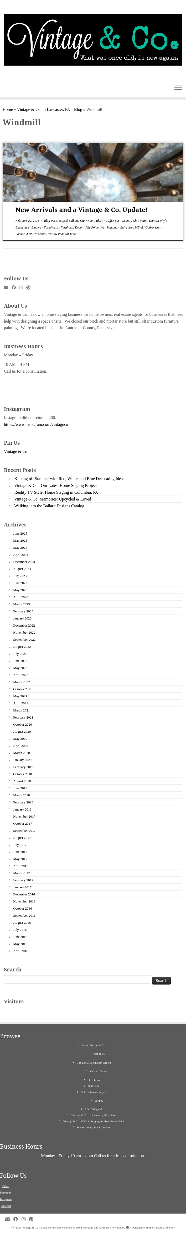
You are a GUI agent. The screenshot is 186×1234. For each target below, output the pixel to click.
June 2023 (20, 583)
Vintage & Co (15, 451)
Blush (100, 220)
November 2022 (24, 632)
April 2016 (20, 951)
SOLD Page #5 (93, 1109)
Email (5, 1185)
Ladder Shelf (24, 234)
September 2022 (24, 640)
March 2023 (21, 604)
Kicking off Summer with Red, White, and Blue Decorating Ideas (69, 478)
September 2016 (24, 915)
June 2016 (20, 937)
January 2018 (22, 809)
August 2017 (22, 838)
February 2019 (23, 767)
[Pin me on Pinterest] (30, 287)
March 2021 (21, 710)
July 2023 (20, 576)
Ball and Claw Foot (81, 220)
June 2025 (20, 533)
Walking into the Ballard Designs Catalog (49, 506)
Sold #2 (99, 1100)
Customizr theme (163, 1227)
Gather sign (153, 227)
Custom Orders (99, 1071)
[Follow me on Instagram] (22, 287)
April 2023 (20, 597)
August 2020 (22, 731)
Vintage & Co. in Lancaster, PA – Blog (49, 109)
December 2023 (24, 562)
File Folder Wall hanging (101, 227)
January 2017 (22, 887)
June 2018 (20, 788)
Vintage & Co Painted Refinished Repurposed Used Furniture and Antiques (65, 1227)
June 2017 (20, 852)
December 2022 (24, 625)
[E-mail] (8, 287)
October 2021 (22, 689)
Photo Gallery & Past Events (93, 1127)
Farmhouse (51, 227)
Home (8, 109)
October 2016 (22, 908)
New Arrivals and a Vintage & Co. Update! (82, 209)
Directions (94, 1079)
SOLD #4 (93, 1086)
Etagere (37, 227)
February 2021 (23, 717)
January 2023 (22, 618)
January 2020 (22, 760)
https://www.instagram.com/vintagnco (36, 424)
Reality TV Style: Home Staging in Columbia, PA (56, 492)
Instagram (6, 1199)
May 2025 (20, 540)
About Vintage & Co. (93, 1045)
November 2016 (24, 901)
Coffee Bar (113, 220)
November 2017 (24, 816)
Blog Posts (51, 220)
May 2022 (20, 668)
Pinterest (6, 1205)
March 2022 (21, 682)
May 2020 (20, 739)
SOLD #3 (98, 1054)
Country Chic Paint (134, 220)
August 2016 (22, 923)
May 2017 (20, 859)
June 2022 (20, 661)
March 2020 (21, 753)
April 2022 (20, 675)
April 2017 (20, 866)
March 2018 (21, 795)
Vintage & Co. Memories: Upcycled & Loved (52, 499)
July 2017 (20, 845)
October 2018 (22, 774)
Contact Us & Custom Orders (94, 1062)
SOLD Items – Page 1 (93, 1092)
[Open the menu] (178, 87)
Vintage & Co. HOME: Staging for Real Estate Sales (93, 1121)
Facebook (6, 1192)
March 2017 (21, 873)
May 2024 (20, 548)
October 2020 (22, 724)
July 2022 (20, 654)
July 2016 (20, 930)
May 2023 (20, 590)
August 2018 (22, 781)
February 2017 (23, 880)
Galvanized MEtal (132, 227)
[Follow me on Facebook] (15, 287)
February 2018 (23, 802)
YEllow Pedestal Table (62, 234)
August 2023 (22, 569)
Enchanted (23, 227)
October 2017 (22, 823)
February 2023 (23, 611)
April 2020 (20, 746)
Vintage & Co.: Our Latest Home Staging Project (55, 485)
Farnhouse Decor (72, 227)
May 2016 (20, 944)
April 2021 (20, 703)
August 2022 (22, 647)
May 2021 (20, 696)
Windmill (40, 234)
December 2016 (24, 894)
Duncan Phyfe (158, 220)
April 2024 (20, 555)
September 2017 (24, 831)
